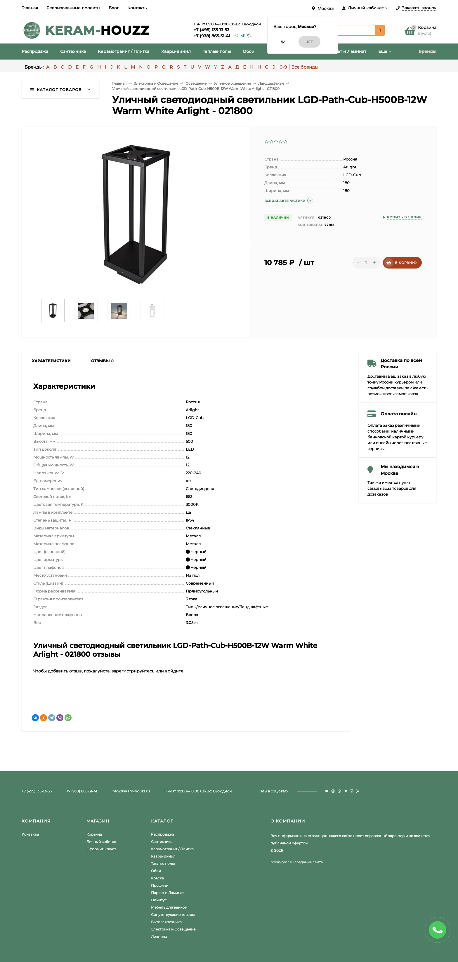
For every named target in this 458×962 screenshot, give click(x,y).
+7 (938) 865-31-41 (212, 36)
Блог (114, 8)
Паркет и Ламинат (167, 892)
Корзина (94, 834)
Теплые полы (163, 863)
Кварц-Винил (163, 856)
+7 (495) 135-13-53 (211, 29)
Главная (29, 8)
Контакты (137, 8)
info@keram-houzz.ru (131, 791)
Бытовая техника (166, 922)
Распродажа (162, 834)
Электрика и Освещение (173, 929)
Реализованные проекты (73, 8)
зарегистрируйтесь (133, 671)
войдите (174, 671)
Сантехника (161, 841)
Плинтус (159, 900)
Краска (157, 878)
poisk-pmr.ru (282, 862)
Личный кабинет (101, 841)
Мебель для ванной (169, 907)
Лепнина (159, 936)
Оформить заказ (101, 849)
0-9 (283, 67)
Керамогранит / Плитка (172, 849)
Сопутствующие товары (173, 914)
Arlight (349, 167)
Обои (156, 871)
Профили (159, 885)
